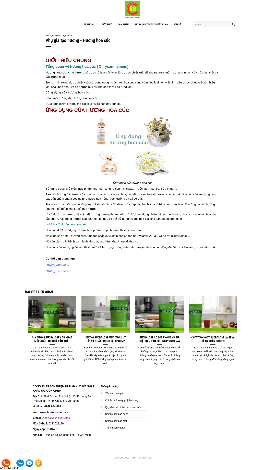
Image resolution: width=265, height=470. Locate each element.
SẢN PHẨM (123, 24)
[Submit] (233, 24)
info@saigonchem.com (56, 417)
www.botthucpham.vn (54, 412)
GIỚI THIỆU (107, 24)
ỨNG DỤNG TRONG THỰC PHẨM (151, 24)
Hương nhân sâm (57, 271)
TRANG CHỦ (90, 24)
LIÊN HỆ (177, 24)
